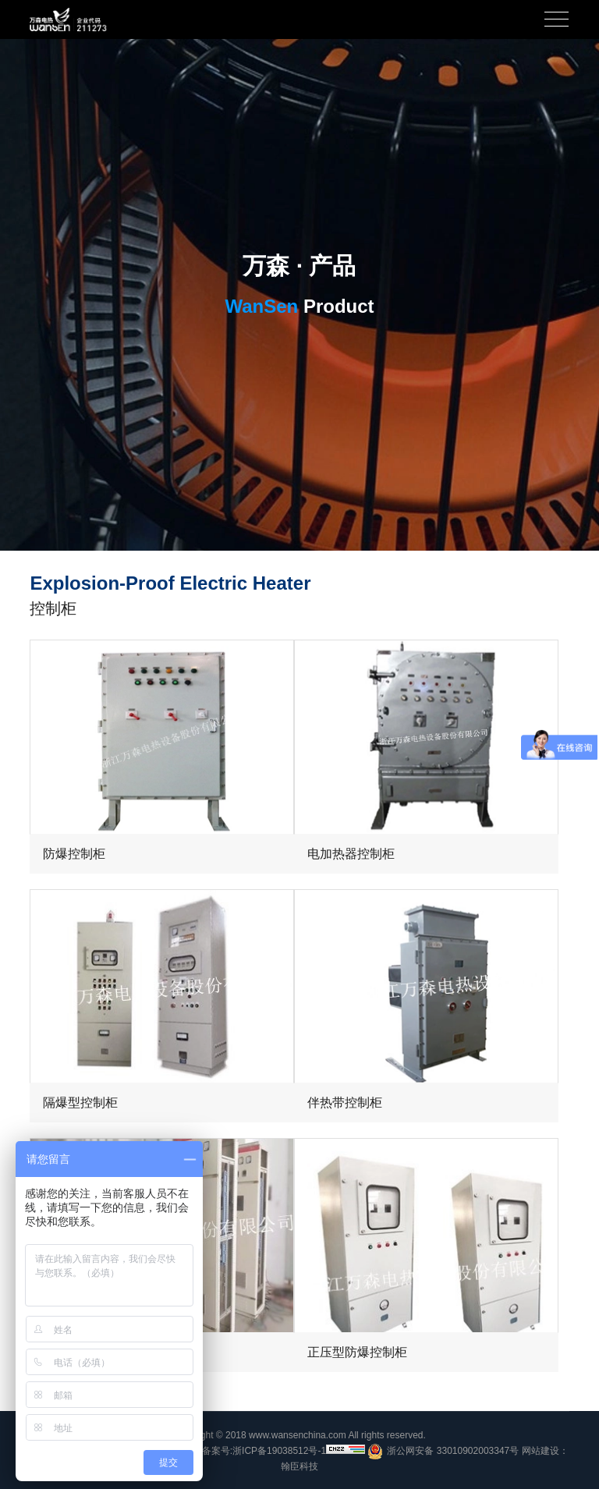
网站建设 (540, 1450)
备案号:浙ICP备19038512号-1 (264, 1450)
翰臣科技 (299, 1466)
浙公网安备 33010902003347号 (443, 1451)
